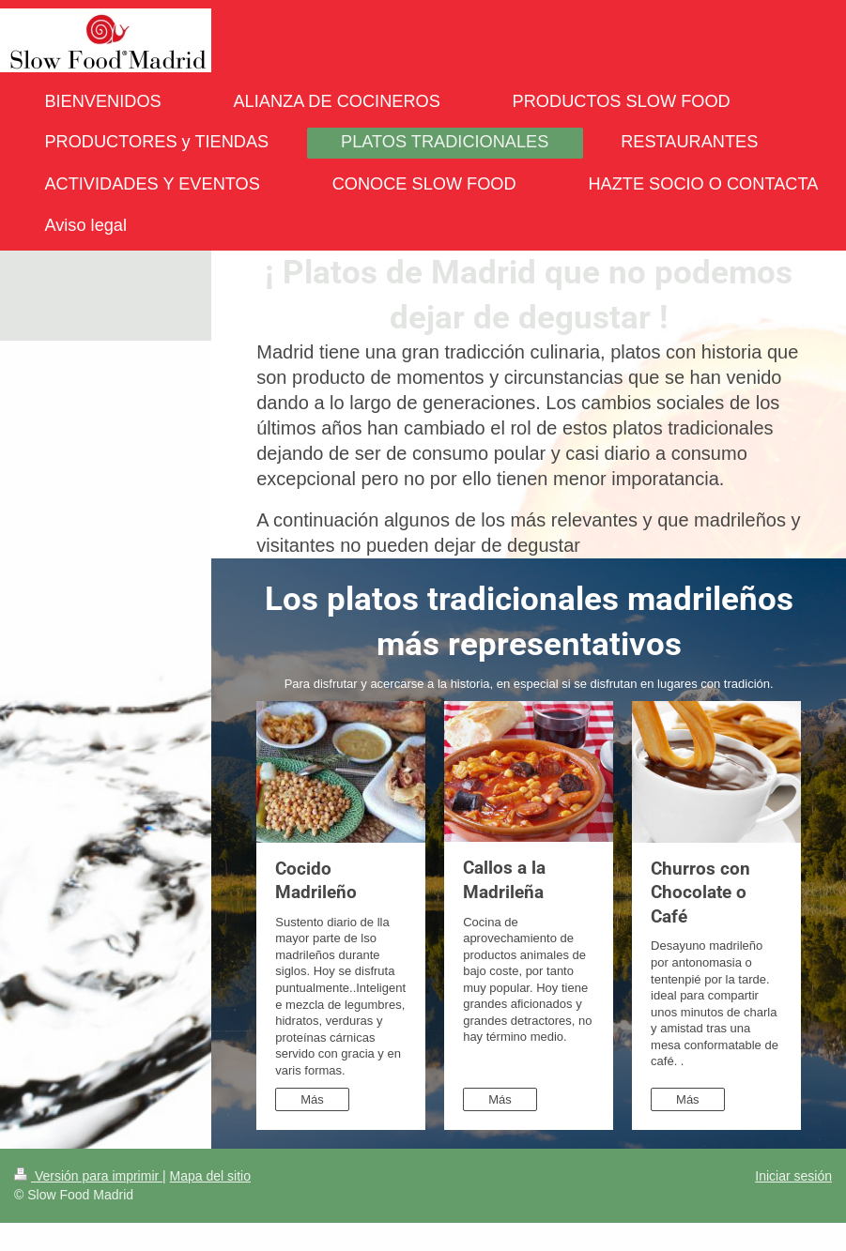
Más (312, 1099)
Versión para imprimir (88, 1175)
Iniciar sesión (793, 1175)
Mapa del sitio (210, 1175)
